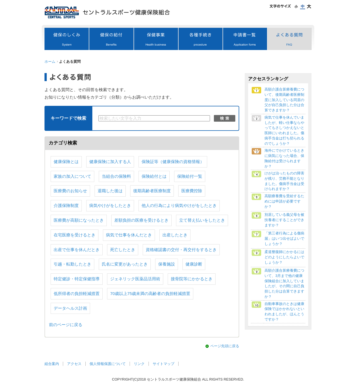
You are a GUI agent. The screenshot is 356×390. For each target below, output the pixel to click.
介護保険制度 (66, 205)
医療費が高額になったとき (79, 220)
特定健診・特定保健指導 (77, 279)
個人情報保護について (108, 364)
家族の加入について (72, 176)
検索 (224, 118)
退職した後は (110, 191)
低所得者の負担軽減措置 (77, 293)
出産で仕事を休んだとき (77, 250)
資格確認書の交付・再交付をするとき (181, 250)
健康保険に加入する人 (110, 161)
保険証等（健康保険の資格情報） (173, 161)
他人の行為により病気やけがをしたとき (179, 205)
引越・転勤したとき (72, 264)
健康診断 (194, 264)
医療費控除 (191, 191)
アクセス (74, 364)
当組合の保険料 (116, 176)
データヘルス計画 (70, 308)
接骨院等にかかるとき (191, 279)
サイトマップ (163, 364)
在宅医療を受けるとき (74, 235)
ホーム (49, 61)
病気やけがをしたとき (110, 205)
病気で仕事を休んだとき (129, 235)
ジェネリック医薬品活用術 (135, 279)
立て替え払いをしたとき (202, 220)
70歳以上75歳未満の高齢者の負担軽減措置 (150, 293)
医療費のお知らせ (70, 191)
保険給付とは (154, 176)
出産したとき (174, 235)
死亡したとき (122, 250)
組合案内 (51, 364)
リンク (139, 364)
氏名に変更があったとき (125, 264)
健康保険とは (66, 161)
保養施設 (166, 264)
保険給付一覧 (189, 176)
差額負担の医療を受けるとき (141, 220)
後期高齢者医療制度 (152, 191)
